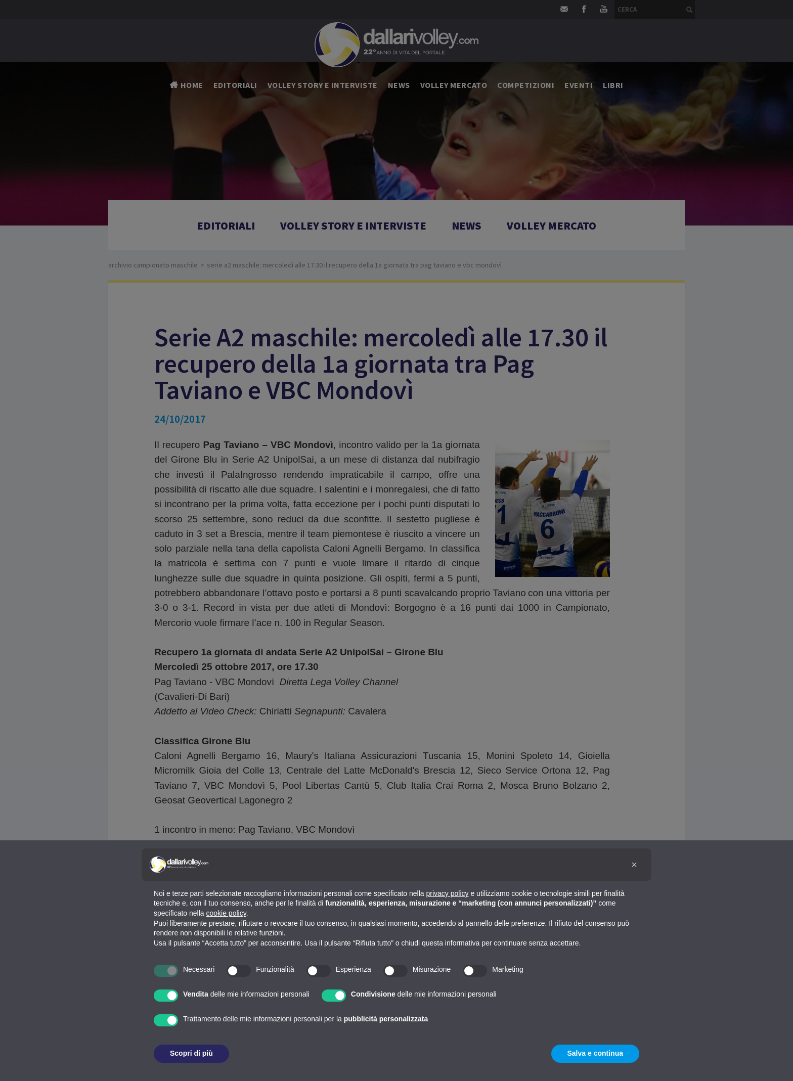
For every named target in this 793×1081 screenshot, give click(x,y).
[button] (634, 865)
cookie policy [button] (226, 913)
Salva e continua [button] (595, 1053)
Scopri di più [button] (191, 1053)
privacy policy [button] (447, 893)
